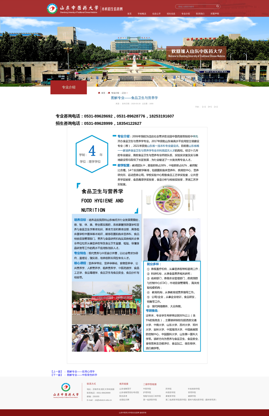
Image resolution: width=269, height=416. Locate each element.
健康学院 (192, 396)
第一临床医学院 (150, 400)
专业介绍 (185, 13)
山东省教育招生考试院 (129, 392)
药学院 (168, 389)
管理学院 (192, 392)
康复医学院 (170, 396)
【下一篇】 (73, 375)
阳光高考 (123, 396)
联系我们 (200, 13)
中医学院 (147, 389)
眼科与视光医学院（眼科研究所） (199, 400)
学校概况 (142, 13)
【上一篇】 (72, 371)
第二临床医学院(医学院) (176, 400)
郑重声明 (215, 13)
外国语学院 (170, 392)
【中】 (210, 107)
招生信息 (171, 13)
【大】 (216, 107)
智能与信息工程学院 (152, 396)
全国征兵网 (124, 400)
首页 (129, 13)
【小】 (204, 107)
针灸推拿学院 (194, 389)
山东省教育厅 (125, 389)
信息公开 (156, 13)
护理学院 (147, 392)
